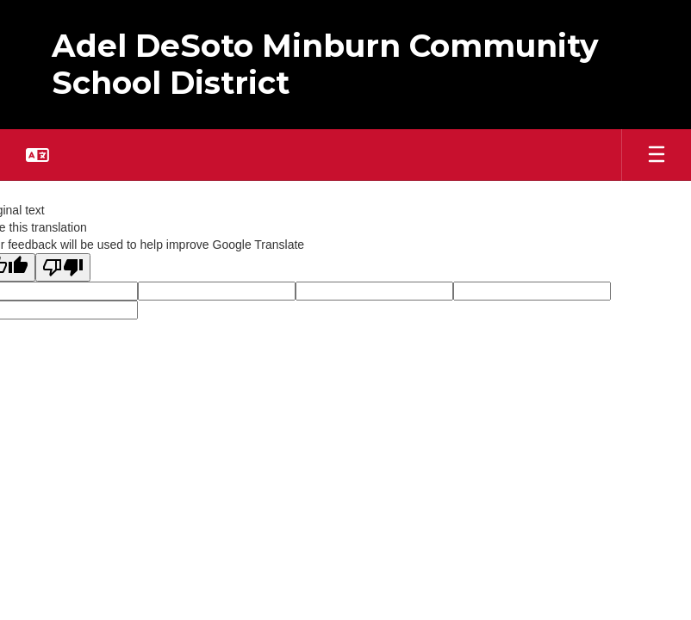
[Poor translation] (62, 267)
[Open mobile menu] (656, 155)
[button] (37, 155)
